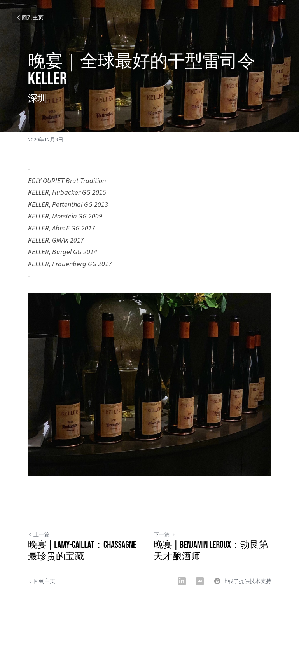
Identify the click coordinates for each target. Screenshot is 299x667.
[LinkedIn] (182, 581)
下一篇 (164, 534)
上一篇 (39, 534)
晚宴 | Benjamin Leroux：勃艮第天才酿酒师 (211, 550)
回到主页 (30, 17)
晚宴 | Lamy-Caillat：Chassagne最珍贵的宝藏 (82, 550)
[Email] (200, 581)
